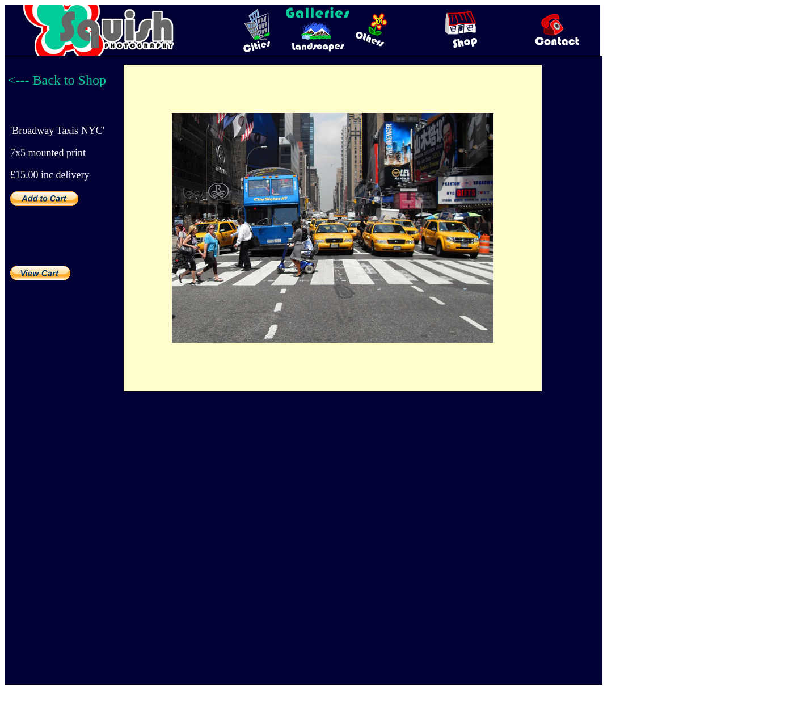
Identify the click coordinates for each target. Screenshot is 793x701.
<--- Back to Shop (57, 80)
